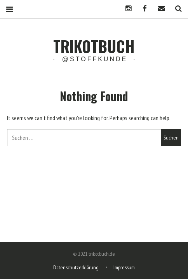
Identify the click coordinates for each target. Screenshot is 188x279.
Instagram (125, 9)
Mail (159, 9)
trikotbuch (94, 46)
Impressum (124, 267)
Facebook (142, 9)
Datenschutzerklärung (76, 267)
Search (175, 9)
